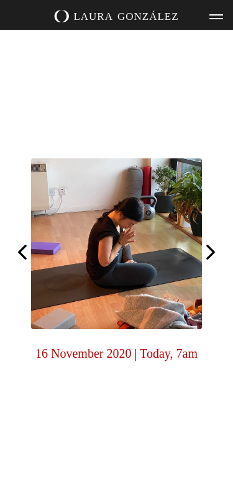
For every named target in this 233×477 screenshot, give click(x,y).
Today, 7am (169, 353)
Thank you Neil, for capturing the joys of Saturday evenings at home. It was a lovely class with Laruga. (210, 253)
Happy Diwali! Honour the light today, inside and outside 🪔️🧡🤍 (22, 251)
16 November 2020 (83, 353)
